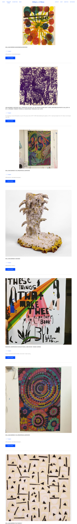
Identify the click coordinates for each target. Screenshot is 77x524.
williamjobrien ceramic (12, 258)
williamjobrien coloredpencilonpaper (17, 170)
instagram (9, 51)
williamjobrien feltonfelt (13, 523)
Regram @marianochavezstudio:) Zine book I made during (23, 347)
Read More (10, 181)
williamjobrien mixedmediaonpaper (16, 47)
